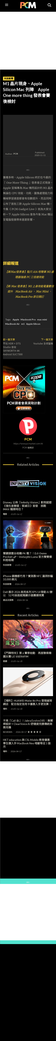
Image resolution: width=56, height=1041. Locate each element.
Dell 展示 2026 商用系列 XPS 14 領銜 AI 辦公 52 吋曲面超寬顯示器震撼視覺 (27, 593)
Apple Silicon (33, 323)
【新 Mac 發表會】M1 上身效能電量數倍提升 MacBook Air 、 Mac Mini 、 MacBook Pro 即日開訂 (29, 291)
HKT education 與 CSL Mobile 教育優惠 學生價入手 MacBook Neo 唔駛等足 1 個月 (27, 743)
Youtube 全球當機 (43, 343)
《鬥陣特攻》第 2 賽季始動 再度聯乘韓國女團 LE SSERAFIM (27, 654)
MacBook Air (12, 323)
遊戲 (5, 661)
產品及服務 (8, 600)
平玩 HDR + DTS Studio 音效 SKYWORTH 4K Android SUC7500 (13, 349)
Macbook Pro (28, 319)
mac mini (42, 319)
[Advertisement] (28, 40)
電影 (5, 514)
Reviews (7, 732)
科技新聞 (8, 78)
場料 (5, 709)
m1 (23, 323)
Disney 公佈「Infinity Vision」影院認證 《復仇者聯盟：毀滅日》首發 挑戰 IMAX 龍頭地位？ (27, 506)
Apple (16, 319)
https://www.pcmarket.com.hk (28, 443)
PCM (15, 153)
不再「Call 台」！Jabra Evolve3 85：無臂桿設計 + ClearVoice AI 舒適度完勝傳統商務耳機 (28, 724)
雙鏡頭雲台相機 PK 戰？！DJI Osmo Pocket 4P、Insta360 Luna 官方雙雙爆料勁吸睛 (27, 557)
